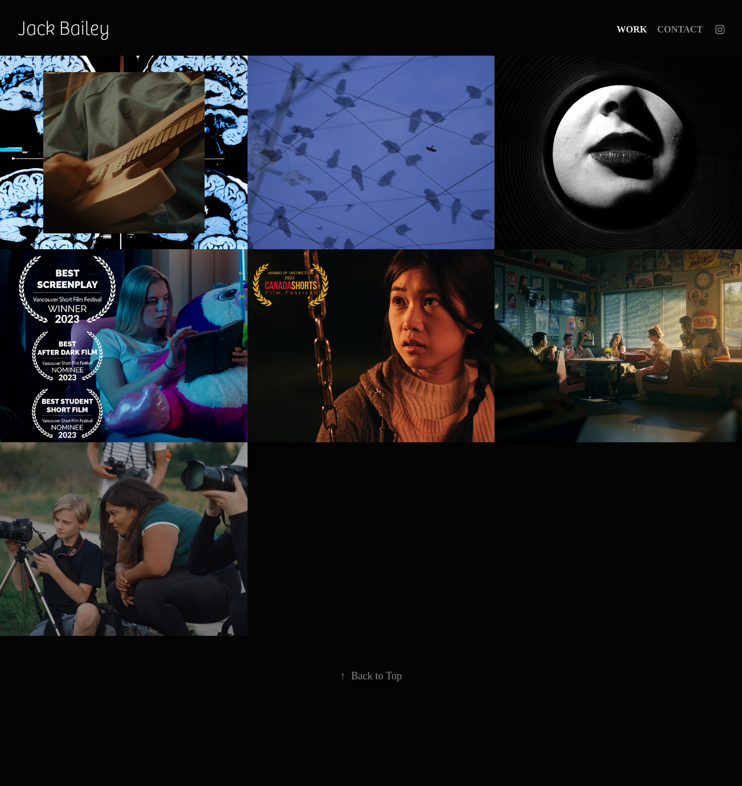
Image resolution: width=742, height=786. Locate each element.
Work (632, 29)
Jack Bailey (64, 27)
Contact (680, 29)
